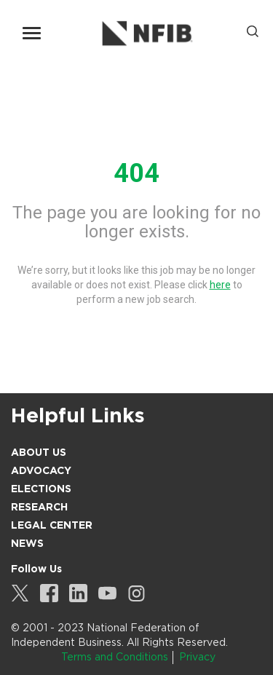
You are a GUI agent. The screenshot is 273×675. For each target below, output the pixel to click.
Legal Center (51, 525)
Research (39, 507)
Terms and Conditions (114, 657)
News (27, 543)
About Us (38, 452)
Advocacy (41, 470)
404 (136, 173)
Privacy (197, 657)
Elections (41, 488)
